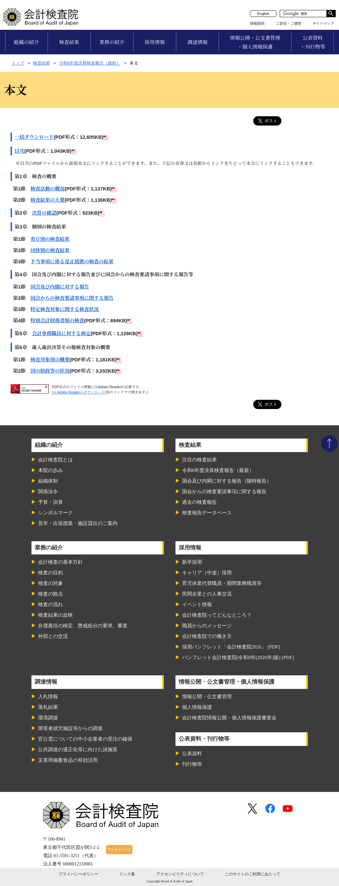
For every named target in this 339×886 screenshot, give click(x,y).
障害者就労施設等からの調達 (70, 728)
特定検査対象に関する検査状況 (64, 309)
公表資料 (192, 753)
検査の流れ (50, 604)
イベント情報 (197, 604)
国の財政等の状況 (50, 371)
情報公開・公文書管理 (207, 696)
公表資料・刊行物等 (312, 42)
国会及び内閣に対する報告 (59, 286)
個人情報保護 (197, 707)
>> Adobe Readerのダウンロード (78, 392)
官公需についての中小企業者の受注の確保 (85, 739)
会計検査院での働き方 (207, 636)
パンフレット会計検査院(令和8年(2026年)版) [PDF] (238, 657)
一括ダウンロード (34, 137)
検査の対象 (50, 583)
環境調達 (48, 717)
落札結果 (48, 707)
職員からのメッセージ (207, 625)
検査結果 (69, 42)
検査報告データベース (207, 512)
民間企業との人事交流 (207, 594)
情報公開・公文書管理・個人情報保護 (255, 42)
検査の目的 (50, 572)
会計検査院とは (55, 459)
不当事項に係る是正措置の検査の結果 (72, 261)
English (263, 14)
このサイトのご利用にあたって (252, 874)
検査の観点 (50, 594)
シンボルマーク (55, 512)
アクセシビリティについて (180, 874)
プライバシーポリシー (78, 874)
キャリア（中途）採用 (207, 572)
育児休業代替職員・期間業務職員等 (222, 583)
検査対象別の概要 (50, 359)
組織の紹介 (26, 42)
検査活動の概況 (47, 188)
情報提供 (257, 24)
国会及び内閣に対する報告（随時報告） (226, 481)
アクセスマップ (119, 849)
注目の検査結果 (199, 459)
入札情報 (48, 696)
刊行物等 (192, 764)
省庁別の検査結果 (50, 239)
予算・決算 (50, 502)
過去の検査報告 (199, 502)
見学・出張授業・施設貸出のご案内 (78, 523)
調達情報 (197, 42)
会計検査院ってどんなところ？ (217, 615)
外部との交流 (53, 636)
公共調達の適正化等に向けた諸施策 (78, 749)
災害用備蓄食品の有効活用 (68, 760)
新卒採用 (192, 562)
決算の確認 (44, 213)
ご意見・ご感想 (288, 24)
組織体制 (48, 481)
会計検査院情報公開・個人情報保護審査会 (229, 717)
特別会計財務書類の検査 (57, 320)
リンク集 (127, 874)
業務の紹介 (111, 42)
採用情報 (155, 42)
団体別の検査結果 (50, 250)
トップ (18, 63)
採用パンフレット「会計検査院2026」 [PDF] (231, 647)
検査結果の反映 (55, 615)
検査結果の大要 (47, 200)
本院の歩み (50, 470)
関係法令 (48, 491)
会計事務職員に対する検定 (61, 333)
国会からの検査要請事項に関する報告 (72, 298)
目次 (19, 151)
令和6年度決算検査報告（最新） (90, 63)
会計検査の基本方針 (60, 562)
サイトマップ (323, 24)
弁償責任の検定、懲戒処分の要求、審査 (82, 625)
